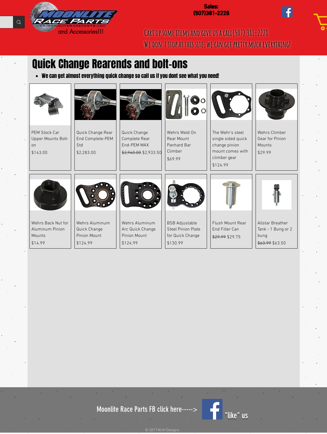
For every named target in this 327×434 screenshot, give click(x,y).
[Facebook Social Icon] (287, 11)
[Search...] (18, 22)
